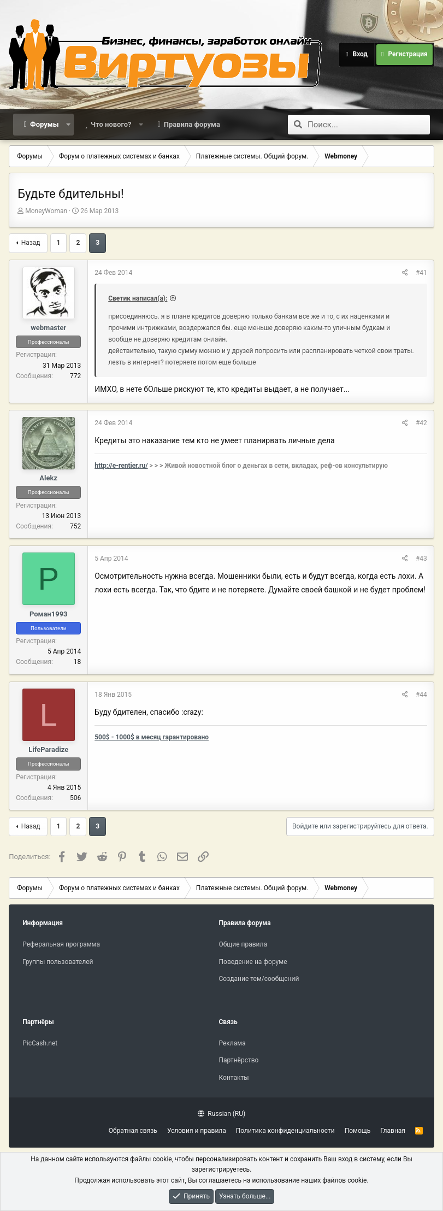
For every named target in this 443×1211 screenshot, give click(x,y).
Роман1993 (48, 614)
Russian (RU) (221, 1114)
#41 (421, 273)
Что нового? (111, 124)
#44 (421, 694)
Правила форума (192, 124)
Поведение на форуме (253, 962)
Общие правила (243, 944)
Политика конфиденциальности (285, 1130)
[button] (68, 125)
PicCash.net (39, 1043)
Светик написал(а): (137, 298)
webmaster (48, 328)
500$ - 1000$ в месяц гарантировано (151, 737)
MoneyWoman (46, 211)
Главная (392, 1130)
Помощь (358, 1130)
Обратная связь (133, 1130)
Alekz (48, 478)
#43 (421, 558)
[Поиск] (369, 124)
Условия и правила (196, 1130)
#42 (421, 423)
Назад (30, 242)
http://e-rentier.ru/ (120, 465)
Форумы (44, 124)
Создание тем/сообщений (259, 979)
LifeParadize (48, 749)
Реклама (232, 1043)
